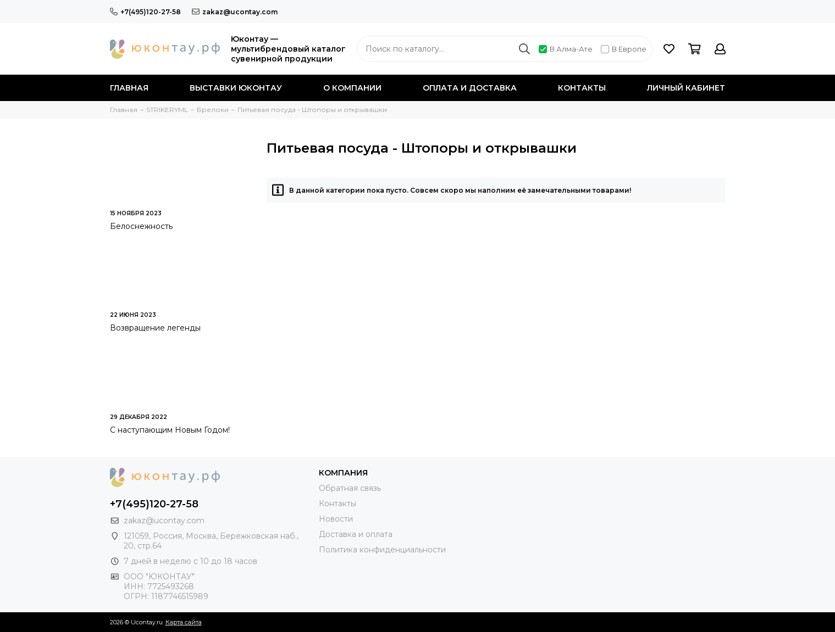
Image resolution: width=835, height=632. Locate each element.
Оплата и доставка (470, 88)
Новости (336, 519)
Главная (129, 88)
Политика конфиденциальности (382, 550)
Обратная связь (350, 488)
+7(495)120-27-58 (145, 12)
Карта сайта (183, 622)
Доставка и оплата (355, 534)
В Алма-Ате (566, 48)
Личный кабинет (686, 88)
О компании (352, 88)
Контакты (582, 88)
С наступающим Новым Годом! (170, 430)
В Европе (623, 48)
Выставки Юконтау (236, 88)
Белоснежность (141, 226)
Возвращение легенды (155, 328)
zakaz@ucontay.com (235, 12)
